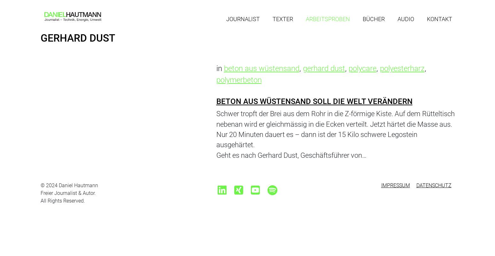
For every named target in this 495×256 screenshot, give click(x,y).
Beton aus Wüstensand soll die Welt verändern (314, 101)
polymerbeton (239, 80)
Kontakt (439, 19)
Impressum (395, 185)
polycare (362, 68)
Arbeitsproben (328, 19)
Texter (283, 19)
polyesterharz (402, 68)
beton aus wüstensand (261, 68)
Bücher (374, 19)
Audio (406, 19)
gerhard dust (324, 68)
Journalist (243, 19)
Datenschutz (434, 185)
